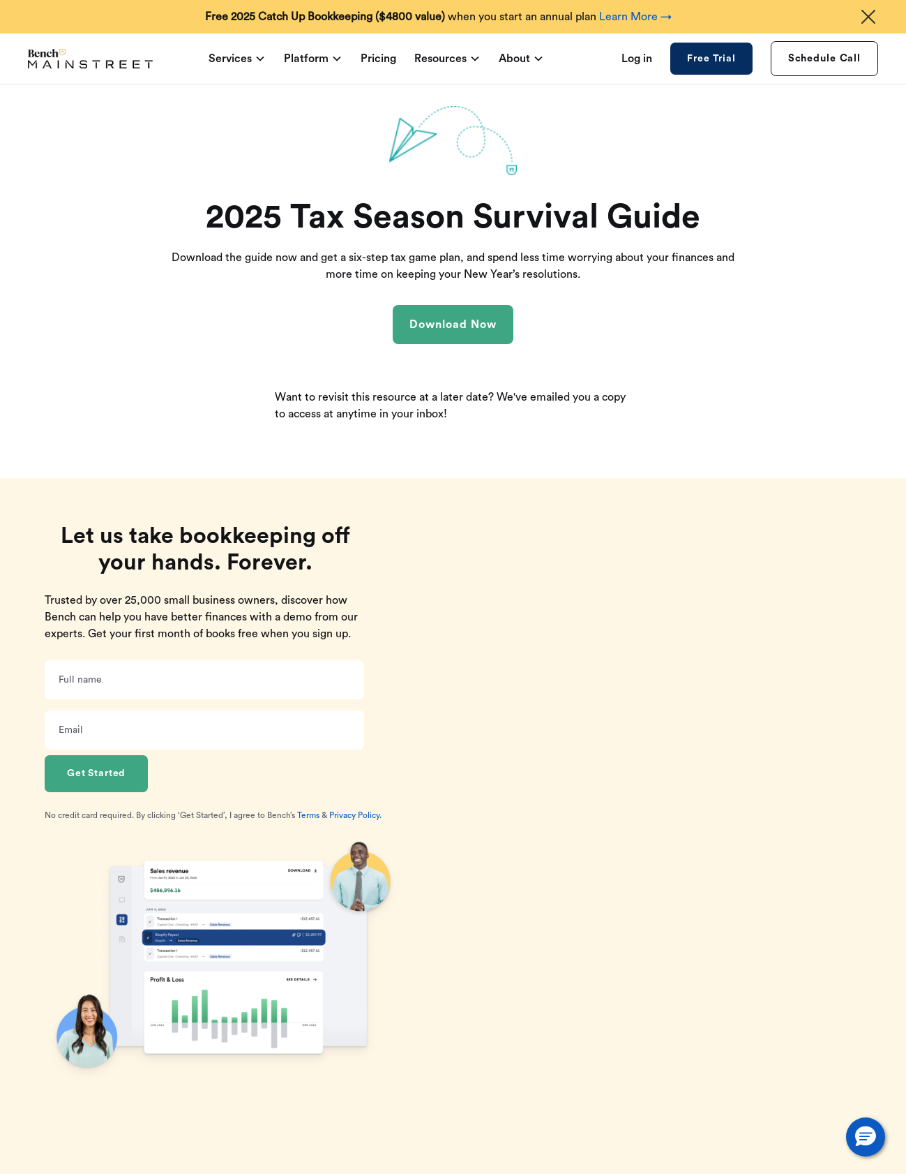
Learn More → (635, 16)
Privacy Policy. (355, 815)
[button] (865, 1137)
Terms (308, 815)
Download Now (453, 324)
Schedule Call (824, 58)
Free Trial (711, 59)
